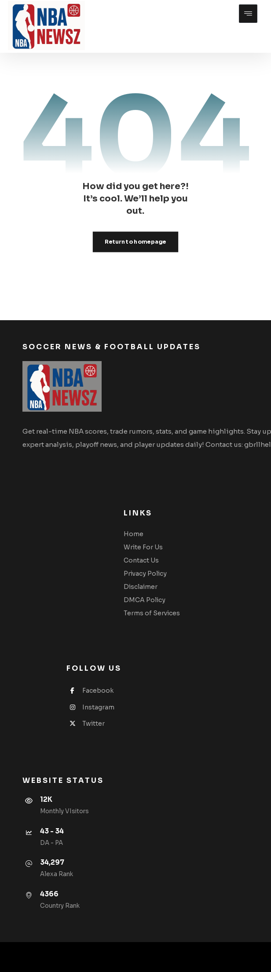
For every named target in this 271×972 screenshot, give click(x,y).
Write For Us (143, 547)
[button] (248, 13)
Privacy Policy (145, 573)
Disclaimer (140, 587)
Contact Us (141, 560)
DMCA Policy (144, 600)
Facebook (90, 690)
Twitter (85, 723)
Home (133, 534)
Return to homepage (135, 241)
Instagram (90, 707)
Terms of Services (152, 613)
